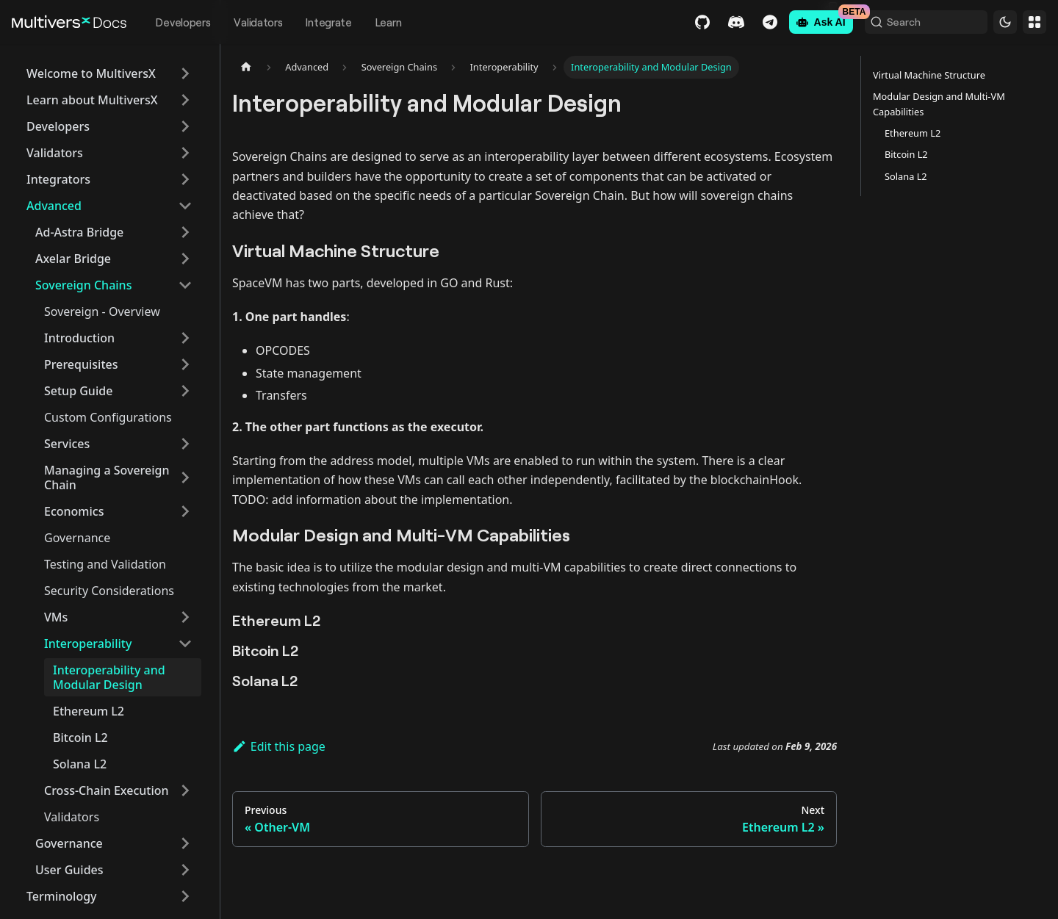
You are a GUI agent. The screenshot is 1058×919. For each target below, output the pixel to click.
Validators (258, 22)
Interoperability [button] (88, 643)
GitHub (678, 22)
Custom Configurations (108, 417)
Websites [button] (1034, 22)
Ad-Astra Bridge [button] (79, 232)
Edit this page (278, 746)
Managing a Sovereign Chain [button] (106, 477)
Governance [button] (69, 843)
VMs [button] (56, 617)
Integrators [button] (58, 179)
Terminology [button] (61, 896)
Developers (183, 22)
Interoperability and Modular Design (109, 677)
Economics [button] (74, 511)
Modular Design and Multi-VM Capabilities (939, 104)
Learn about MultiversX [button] (91, 100)
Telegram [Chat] (746, 22)
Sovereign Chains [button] (83, 285)
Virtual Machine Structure (929, 75)
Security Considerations (109, 591)
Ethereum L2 (88, 711)
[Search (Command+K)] (914, 22)
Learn (388, 22)
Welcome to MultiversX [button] (91, 73)
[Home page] (246, 67)
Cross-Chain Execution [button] (106, 790)
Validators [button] (54, 153)
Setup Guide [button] (78, 391)
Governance (77, 538)
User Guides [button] (69, 870)
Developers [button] (58, 126)
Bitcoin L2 (80, 737)
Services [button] (67, 444)
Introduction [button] (79, 338)
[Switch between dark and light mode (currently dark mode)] (1005, 22)
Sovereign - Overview (102, 311)
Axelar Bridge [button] (73, 259)
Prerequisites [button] (81, 364)
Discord (712, 22)
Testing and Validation (105, 564)
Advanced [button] (54, 206)
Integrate (328, 22)
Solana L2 (80, 764)
